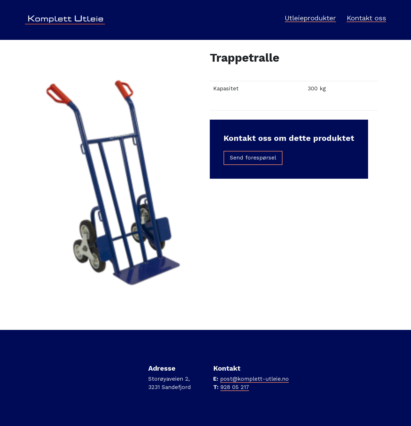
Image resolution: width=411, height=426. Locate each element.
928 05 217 (234, 387)
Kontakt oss (366, 18)
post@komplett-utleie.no (254, 379)
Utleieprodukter (310, 18)
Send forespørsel (253, 157)
